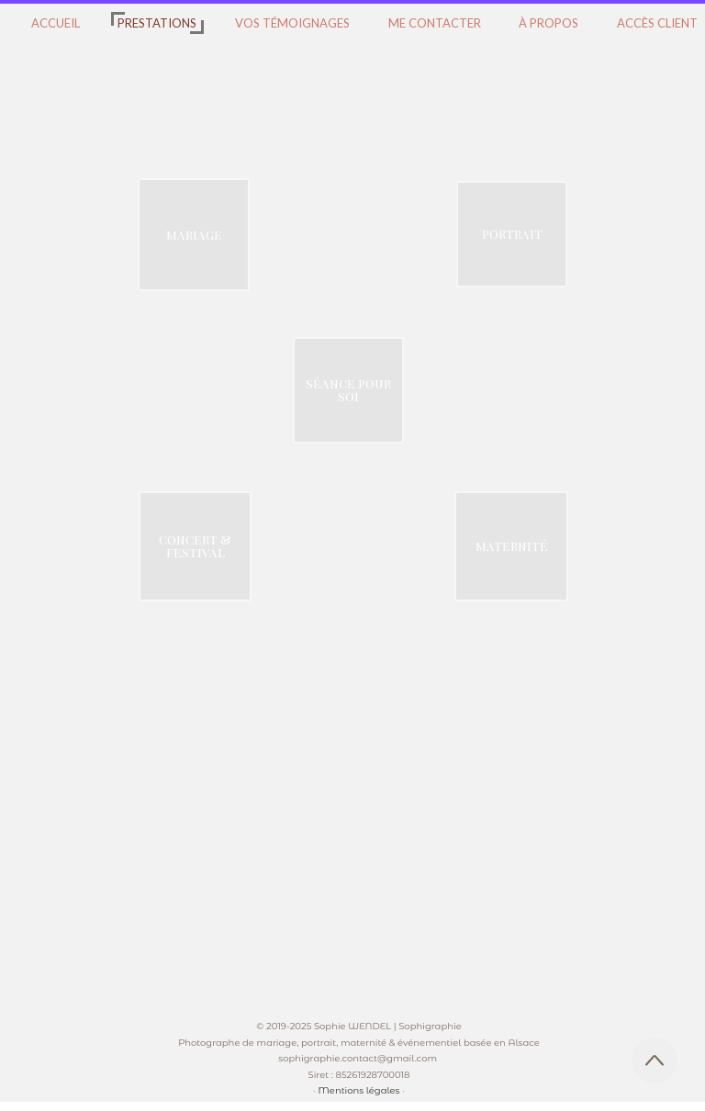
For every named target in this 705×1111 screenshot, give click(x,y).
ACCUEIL (55, 23)
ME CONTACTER (434, 23)
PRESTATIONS (157, 23)
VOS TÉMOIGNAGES (292, 23)
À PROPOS (548, 23)
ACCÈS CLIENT (657, 23)
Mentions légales (359, 1090)
